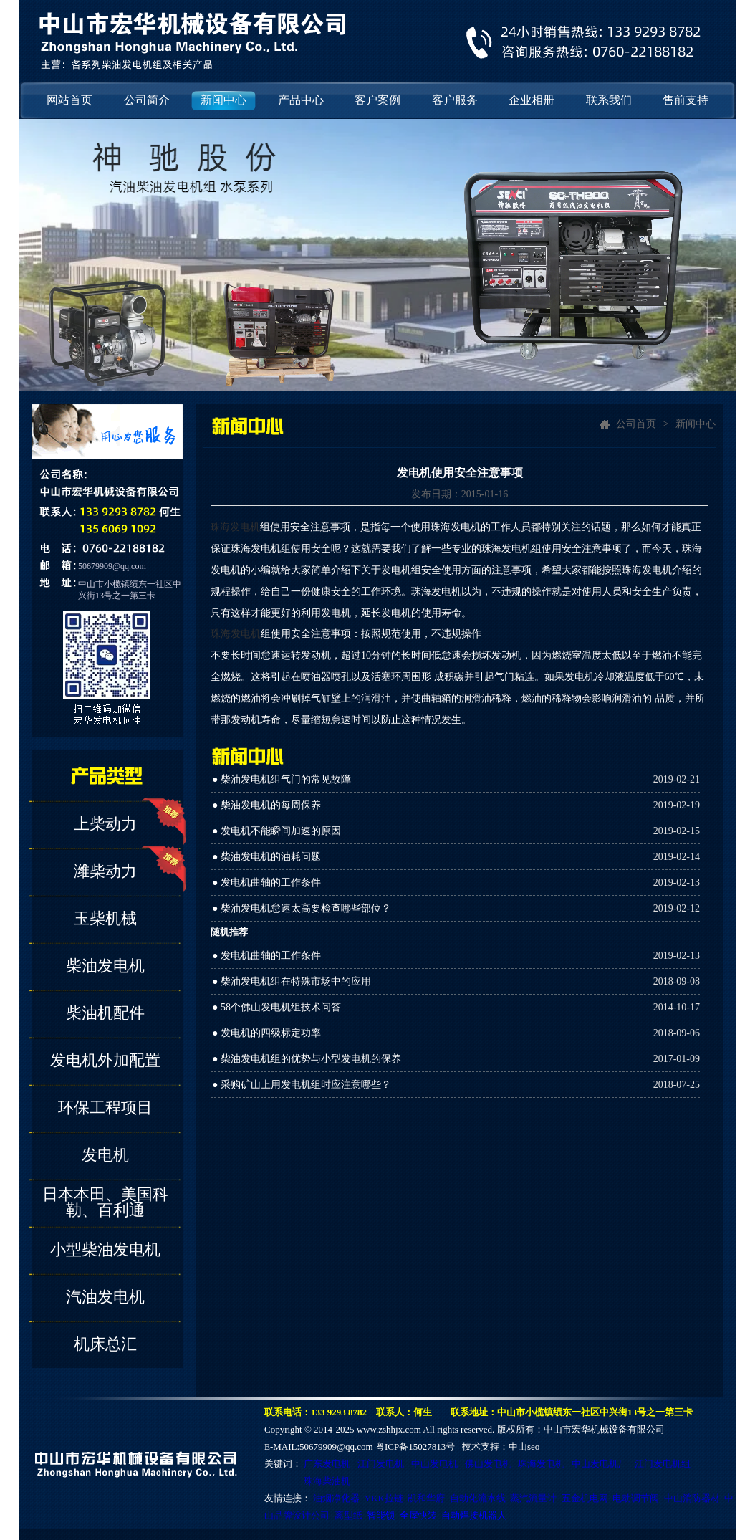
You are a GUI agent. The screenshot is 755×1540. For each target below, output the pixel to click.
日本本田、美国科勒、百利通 (105, 1202)
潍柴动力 (105, 871)
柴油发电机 (105, 966)
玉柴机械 (105, 918)
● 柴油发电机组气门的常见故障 (281, 779)
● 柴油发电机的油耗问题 (266, 856)
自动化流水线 (478, 1498)
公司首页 (636, 424)
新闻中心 (223, 100)
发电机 (105, 1155)
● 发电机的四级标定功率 (266, 1033)
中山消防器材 (692, 1498)
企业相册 (531, 100)
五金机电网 (585, 1498)
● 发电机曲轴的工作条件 (266, 882)
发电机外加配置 (105, 1060)
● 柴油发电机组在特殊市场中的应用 (291, 981)
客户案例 (377, 100)
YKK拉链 (384, 1498)
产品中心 (301, 100)
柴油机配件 (105, 1013)
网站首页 (69, 100)
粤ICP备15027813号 (415, 1446)
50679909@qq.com (112, 566)
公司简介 (147, 100)
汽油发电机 (105, 1297)
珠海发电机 (236, 633)
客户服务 (455, 100)
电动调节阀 (635, 1498)
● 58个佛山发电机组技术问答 (276, 1007)
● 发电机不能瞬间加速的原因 (276, 831)
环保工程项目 (105, 1107)
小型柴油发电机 (105, 1249)
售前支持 (685, 100)
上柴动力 (105, 824)
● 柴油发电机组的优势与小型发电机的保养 (306, 1058)
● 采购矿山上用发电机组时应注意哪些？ (301, 1084)
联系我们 (609, 100)
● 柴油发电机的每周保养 (266, 805)
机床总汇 (105, 1344)
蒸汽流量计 (533, 1498)
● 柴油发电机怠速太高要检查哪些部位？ (301, 908)
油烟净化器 (336, 1498)
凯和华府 (426, 1498)
